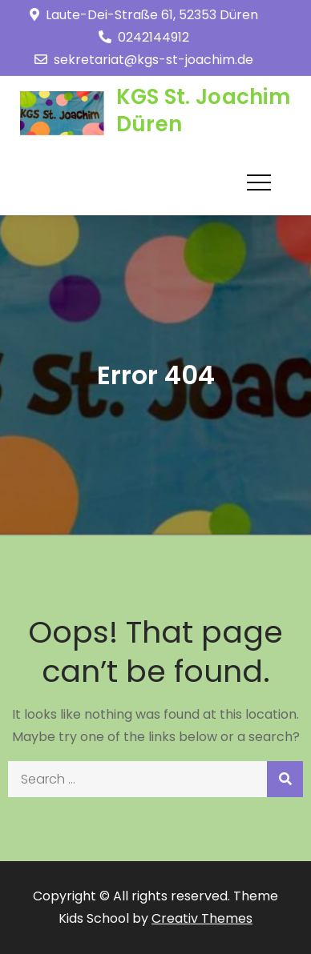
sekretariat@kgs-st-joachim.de (143, 59)
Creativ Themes (201, 918)
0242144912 (144, 37)
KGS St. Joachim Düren (203, 110)
